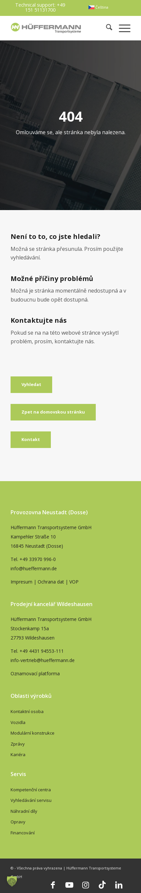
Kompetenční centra (31, 790)
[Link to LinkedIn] (119, 885)
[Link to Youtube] (69, 885)
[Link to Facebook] (53, 885)
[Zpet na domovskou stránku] (53, 412)
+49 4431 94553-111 (41, 651)
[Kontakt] (31, 439)
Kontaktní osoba (27, 711)
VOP (74, 582)
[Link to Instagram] (86, 885)
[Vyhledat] (31, 384)
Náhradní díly (24, 811)
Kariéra (18, 754)
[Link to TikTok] (102, 885)
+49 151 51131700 (45, 7)
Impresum (21, 582)
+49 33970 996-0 (37, 559)
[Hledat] (105, 28)
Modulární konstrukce (32, 733)
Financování (23, 833)
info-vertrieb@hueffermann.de (43, 660)
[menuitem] (98, 7)
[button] (12, 881)
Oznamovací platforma (35, 673)
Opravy (18, 822)
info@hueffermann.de (34, 568)
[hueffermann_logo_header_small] (47, 28)
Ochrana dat (51, 582)
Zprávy (18, 744)
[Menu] (121, 28)
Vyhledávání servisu (31, 800)
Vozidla (18, 722)
